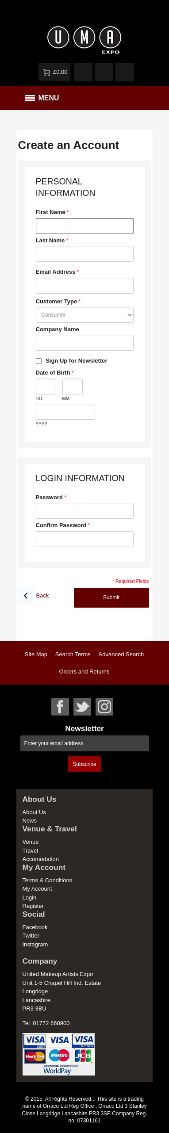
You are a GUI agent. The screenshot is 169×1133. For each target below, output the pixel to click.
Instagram (35, 944)
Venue (31, 841)
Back (33, 596)
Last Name (50, 240)
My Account (37, 888)
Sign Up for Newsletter (76, 360)
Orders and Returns (84, 671)
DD (39, 398)
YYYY (42, 423)
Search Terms (73, 654)
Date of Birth (53, 372)
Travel (30, 850)
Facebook (35, 927)
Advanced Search (121, 654)
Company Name (57, 329)
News (30, 820)
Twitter (31, 935)
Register (33, 906)
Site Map (36, 654)
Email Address (56, 271)
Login (30, 897)
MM (66, 398)
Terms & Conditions (48, 880)
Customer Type (56, 301)
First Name (50, 212)
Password (49, 497)
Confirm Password (61, 525)
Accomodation (41, 859)
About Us (34, 812)
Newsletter (84, 728)
